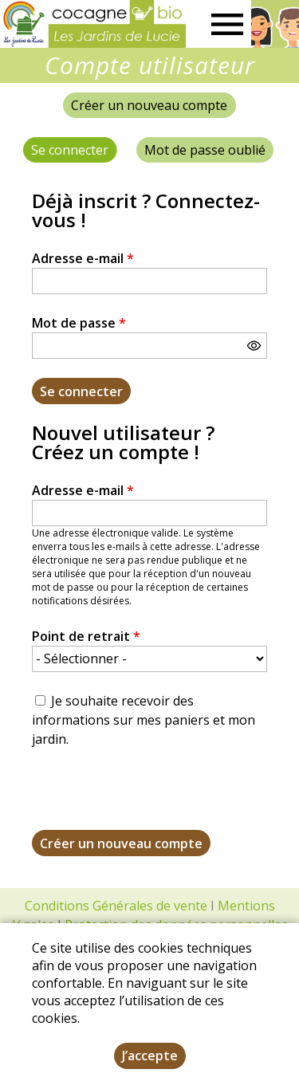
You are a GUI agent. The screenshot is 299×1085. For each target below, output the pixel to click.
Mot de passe (79, 323)
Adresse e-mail (83, 258)
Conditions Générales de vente (116, 905)
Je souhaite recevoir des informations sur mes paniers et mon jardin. (143, 720)
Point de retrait (86, 636)
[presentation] (153, 799)
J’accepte (150, 1055)
